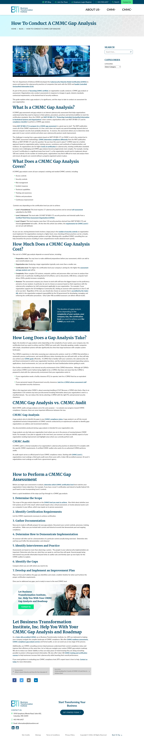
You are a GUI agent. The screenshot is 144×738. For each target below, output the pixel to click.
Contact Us (127, 2)
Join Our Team (61, 2)
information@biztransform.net (28, 723)
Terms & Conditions (53, 735)
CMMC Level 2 (77, 455)
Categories (109, 64)
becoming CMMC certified (39, 91)
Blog (21, 29)
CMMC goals (29, 359)
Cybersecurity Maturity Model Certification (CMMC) (68, 82)
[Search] (131, 52)
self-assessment (77, 210)
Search (110, 47)
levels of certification (48, 147)
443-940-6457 (101, 2)
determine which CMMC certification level (59, 485)
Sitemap (38, 735)
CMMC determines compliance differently (53, 140)
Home (13, 29)
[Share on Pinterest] (44, 680)
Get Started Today (71, 712)
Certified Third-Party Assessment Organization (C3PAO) (35, 218)
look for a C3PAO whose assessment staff (72, 382)
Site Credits (26, 735)
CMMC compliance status (54, 419)
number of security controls (68, 232)
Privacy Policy (70, 735)
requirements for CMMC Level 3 (77, 224)
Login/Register (82, 2)
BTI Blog (46, 2)
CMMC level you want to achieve (55, 503)
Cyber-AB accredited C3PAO (26, 637)
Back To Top (117, 735)
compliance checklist (20, 122)
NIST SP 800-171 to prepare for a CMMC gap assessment (37, 126)
